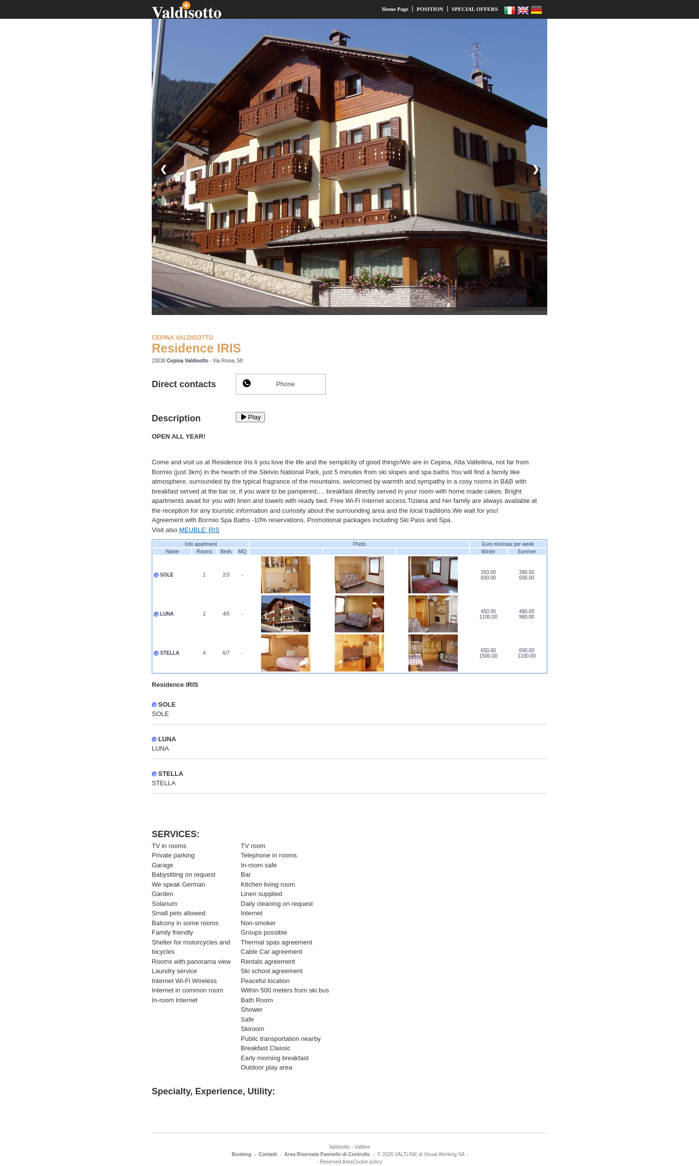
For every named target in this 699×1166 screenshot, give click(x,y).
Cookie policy (367, 1162)
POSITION (430, 9)
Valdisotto (339, 1147)
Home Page (395, 9)
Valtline (362, 1147)
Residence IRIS (196, 348)
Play (250, 417)
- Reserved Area (334, 1162)
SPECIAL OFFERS (475, 9)
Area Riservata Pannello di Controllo (327, 1154)
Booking (242, 1154)
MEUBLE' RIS (199, 530)
